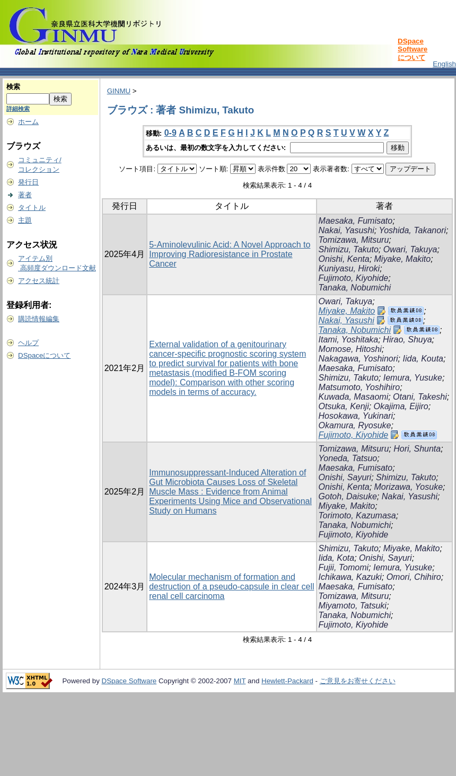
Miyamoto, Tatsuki (353, 605)
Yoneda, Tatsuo (348, 458)
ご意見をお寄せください (358, 681)
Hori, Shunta (417, 448)
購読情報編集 (38, 319)
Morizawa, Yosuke (408, 486)
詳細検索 (18, 108)
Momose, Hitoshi (350, 349)
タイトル (32, 207)
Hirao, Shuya (407, 339)
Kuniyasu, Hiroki (349, 268)
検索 (13, 87)
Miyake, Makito (402, 258)
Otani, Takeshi (420, 396)
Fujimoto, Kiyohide (354, 278)
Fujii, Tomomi (344, 567)
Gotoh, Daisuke (348, 496)
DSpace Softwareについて (412, 49)
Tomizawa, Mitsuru (354, 239)
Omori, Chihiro (414, 576)
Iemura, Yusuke (412, 377)
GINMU (118, 91)
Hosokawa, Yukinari (356, 415)
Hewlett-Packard (287, 681)
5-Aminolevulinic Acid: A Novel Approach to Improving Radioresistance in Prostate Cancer (229, 254)
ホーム (28, 122)
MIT (240, 681)
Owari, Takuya (410, 249)
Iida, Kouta (422, 358)
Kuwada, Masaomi (354, 396)
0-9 (170, 132)
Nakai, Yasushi (346, 230)
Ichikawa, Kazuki (350, 576)
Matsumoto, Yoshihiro (359, 387)
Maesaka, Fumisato (356, 220)
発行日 (28, 182)
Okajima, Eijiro (401, 406)
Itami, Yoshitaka (349, 339)
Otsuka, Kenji (344, 406)
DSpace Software (129, 681)
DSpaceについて (44, 355)
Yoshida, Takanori (412, 230)
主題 (25, 220)
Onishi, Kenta (344, 258)
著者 (25, 195)
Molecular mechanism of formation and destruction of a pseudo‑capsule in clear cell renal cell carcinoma (231, 586)
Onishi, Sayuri (345, 477)
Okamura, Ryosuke (355, 425)
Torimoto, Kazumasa (357, 515)
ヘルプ (28, 343)
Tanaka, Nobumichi (355, 287)
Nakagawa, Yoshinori (358, 358)
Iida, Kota (337, 557)
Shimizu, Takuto (349, 249)
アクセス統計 (38, 281)
